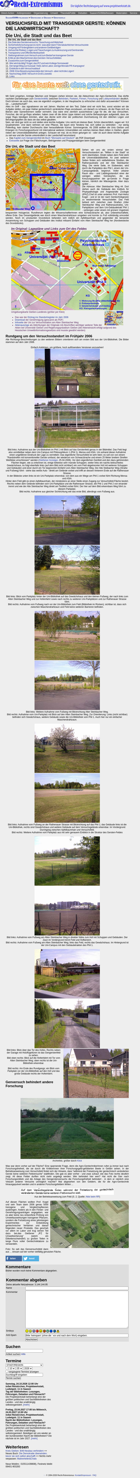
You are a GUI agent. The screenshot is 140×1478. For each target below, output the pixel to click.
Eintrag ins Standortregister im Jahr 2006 (48, 317)
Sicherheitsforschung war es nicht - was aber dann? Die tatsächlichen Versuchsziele (48, 45)
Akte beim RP (92, 1196)
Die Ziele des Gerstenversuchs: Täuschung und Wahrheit (35, 42)
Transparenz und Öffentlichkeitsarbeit (26, 53)
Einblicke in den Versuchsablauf (24, 68)
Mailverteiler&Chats (27, 1458)
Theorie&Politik (68, 13)
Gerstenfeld (59, 17)
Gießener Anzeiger (48, 460)
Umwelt (54, 13)
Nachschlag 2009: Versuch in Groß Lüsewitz (30, 73)
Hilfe (23, 1354)
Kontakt (78, 1475)
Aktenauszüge (22, 325)
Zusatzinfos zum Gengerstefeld (23, 60)
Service (133, 13)
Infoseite (19, 322)
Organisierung (41, 13)
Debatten (82, 13)
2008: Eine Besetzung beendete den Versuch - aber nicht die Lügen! (41, 71)
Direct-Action (7, 13)
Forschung (93, 98)
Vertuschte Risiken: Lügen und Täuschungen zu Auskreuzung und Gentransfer (45, 50)
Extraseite (14, 140)
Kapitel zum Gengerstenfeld (28, 138)
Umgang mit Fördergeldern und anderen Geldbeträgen (34, 47)
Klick (79, 1160)
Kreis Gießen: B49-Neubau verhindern (25, 1451)
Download (20, 320)
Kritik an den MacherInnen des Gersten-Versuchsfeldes (34, 58)
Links (12, 76)
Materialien (121, 13)
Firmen (82, 98)
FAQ (94, 1475)
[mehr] (26, 1404)
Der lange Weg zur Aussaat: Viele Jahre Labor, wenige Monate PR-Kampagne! (46, 66)
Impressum (86, 1475)
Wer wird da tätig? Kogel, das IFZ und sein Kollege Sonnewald (38, 63)
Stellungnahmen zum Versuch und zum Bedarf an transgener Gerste (41, 55)
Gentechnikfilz (41, 98)
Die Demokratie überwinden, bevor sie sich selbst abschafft (26, 1454)
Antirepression (24, 13)
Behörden (64, 98)
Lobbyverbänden (111, 98)
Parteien (74, 98)
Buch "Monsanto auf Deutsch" (60, 138)
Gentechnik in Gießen (41, 17)
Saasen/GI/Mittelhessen (101, 13)
